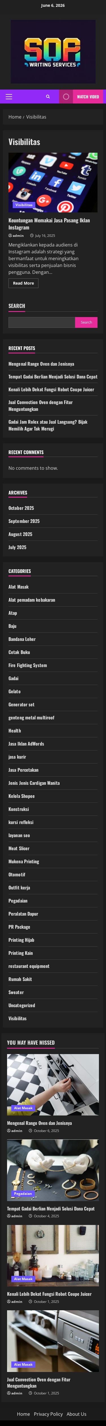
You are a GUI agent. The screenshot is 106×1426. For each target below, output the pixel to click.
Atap (12, 612)
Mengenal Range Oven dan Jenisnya (41, 363)
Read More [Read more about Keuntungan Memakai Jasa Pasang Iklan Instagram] (25, 284)
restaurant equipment (28, 966)
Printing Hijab (21, 939)
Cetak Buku (19, 652)
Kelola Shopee (21, 795)
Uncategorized (21, 1005)
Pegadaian (17, 900)
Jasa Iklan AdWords (26, 743)
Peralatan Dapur (23, 913)
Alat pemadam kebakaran (31, 599)
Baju (12, 625)
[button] (9, 97)
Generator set (21, 704)
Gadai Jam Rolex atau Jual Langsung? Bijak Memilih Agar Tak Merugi (47, 425)
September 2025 (24, 521)
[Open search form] (48, 96)
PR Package (19, 926)
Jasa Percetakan (23, 769)
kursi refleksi (20, 822)
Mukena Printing (23, 861)
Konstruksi (18, 809)
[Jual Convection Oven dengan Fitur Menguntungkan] (53, 1341)
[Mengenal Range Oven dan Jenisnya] (53, 1085)
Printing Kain (20, 952)
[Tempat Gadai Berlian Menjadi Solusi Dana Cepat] (53, 1170)
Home (23, 1414)
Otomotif (16, 874)
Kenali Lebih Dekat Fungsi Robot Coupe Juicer (51, 389)
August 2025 (20, 534)
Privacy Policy (48, 1414)
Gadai (13, 678)
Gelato (14, 691)
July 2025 (17, 547)
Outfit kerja (19, 887)
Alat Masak (18, 586)
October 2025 (21, 507)
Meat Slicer (18, 848)
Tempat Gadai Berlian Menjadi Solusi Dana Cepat (53, 376)
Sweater (16, 992)
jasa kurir (17, 756)
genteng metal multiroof (31, 717)
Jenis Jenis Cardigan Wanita (34, 782)
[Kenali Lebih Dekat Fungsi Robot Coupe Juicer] (53, 1256)
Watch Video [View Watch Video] (79, 97)
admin (18, 235)
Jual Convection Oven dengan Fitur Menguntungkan (38, 1382)
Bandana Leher (22, 639)
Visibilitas (24, 204)
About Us (76, 1414)
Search (16, 305)
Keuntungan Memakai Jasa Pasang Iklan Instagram (53, 182)
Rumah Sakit (20, 979)
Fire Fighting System (27, 665)
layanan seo (19, 835)
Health (14, 730)
